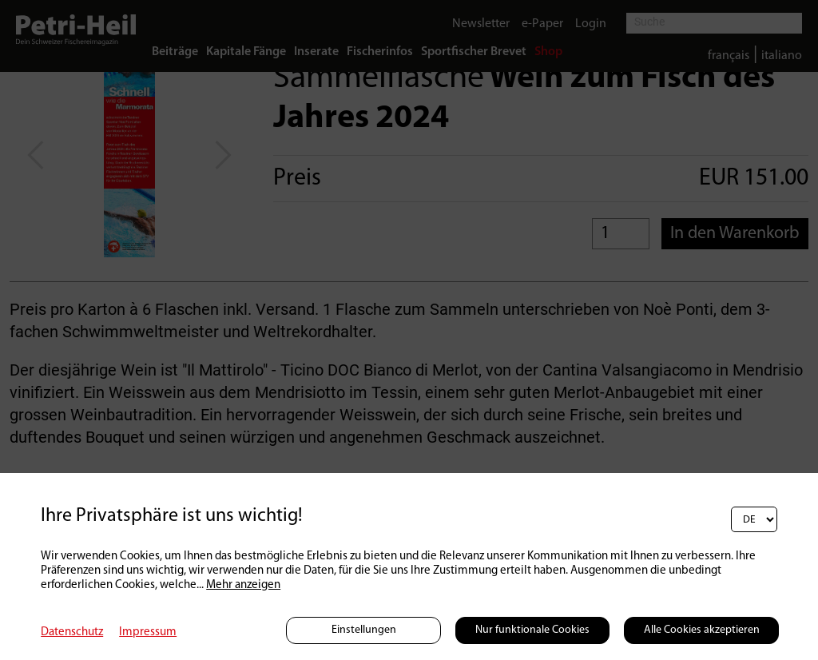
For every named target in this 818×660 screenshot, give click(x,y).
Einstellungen (364, 630)
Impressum (148, 632)
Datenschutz (72, 632)
